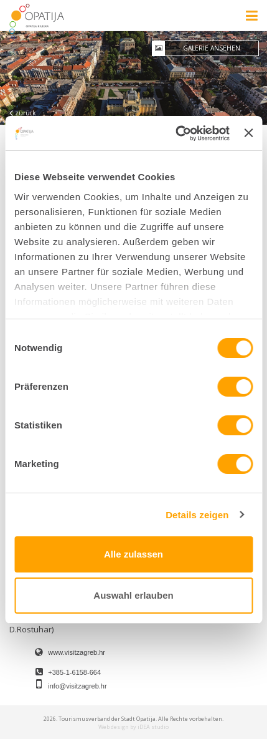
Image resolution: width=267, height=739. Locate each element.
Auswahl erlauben (133, 595)
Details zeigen (197, 515)
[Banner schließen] (248, 132)
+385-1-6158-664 (74, 672)
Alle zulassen (133, 554)
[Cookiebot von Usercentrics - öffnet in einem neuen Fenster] (175, 133)
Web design (113, 727)
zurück (22, 113)
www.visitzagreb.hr (76, 652)
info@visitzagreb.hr (77, 686)
